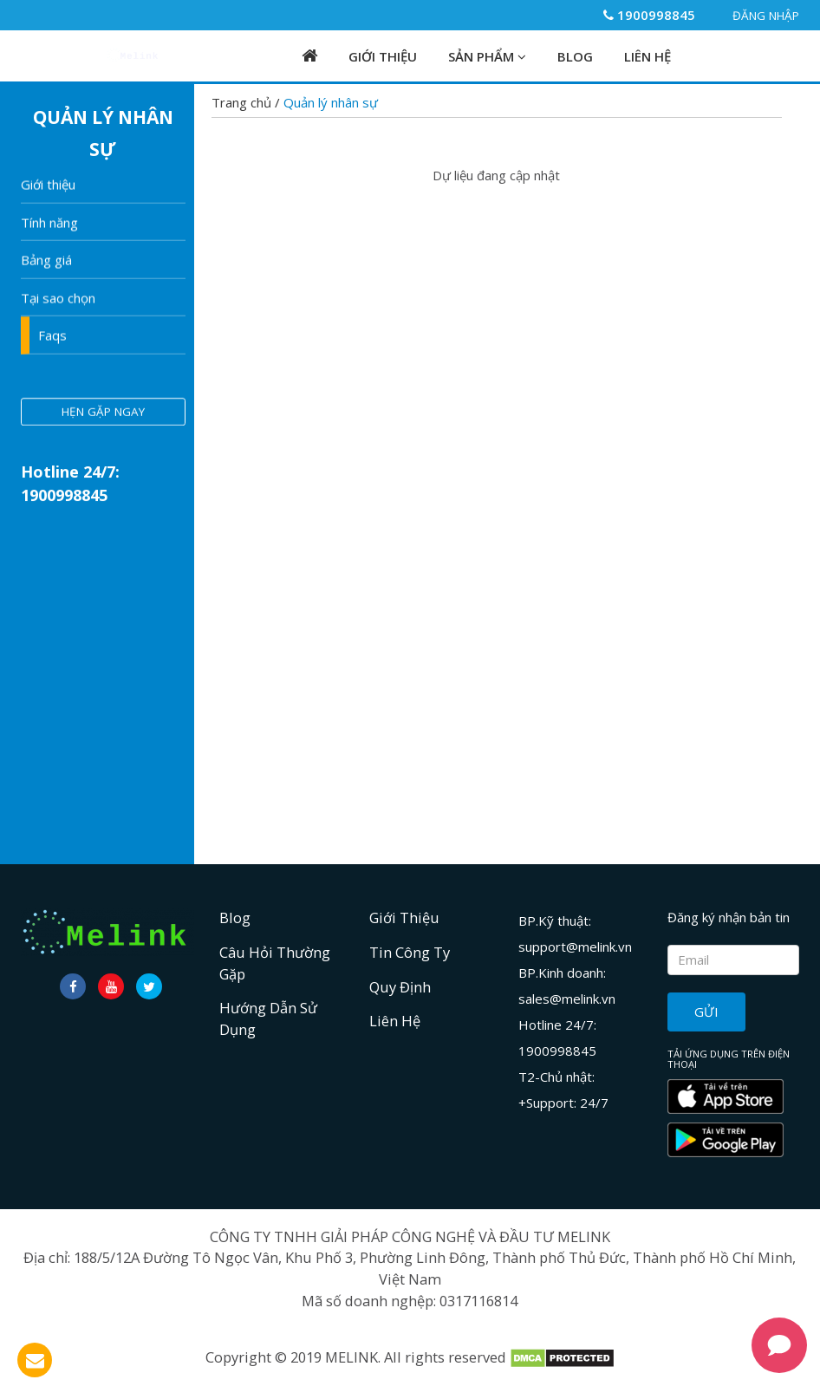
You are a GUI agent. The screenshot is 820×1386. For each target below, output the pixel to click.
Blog (575, 56)
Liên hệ (647, 56)
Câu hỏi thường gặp (274, 963)
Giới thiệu (48, 185)
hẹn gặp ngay (103, 412)
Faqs (52, 336)
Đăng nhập (757, 15)
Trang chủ (243, 102)
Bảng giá (46, 261)
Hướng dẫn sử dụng (268, 1018)
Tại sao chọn (58, 298)
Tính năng (49, 222)
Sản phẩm (487, 56)
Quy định (400, 987)
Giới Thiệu (382, 56)
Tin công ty (409, 952)
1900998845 (649, 14)
